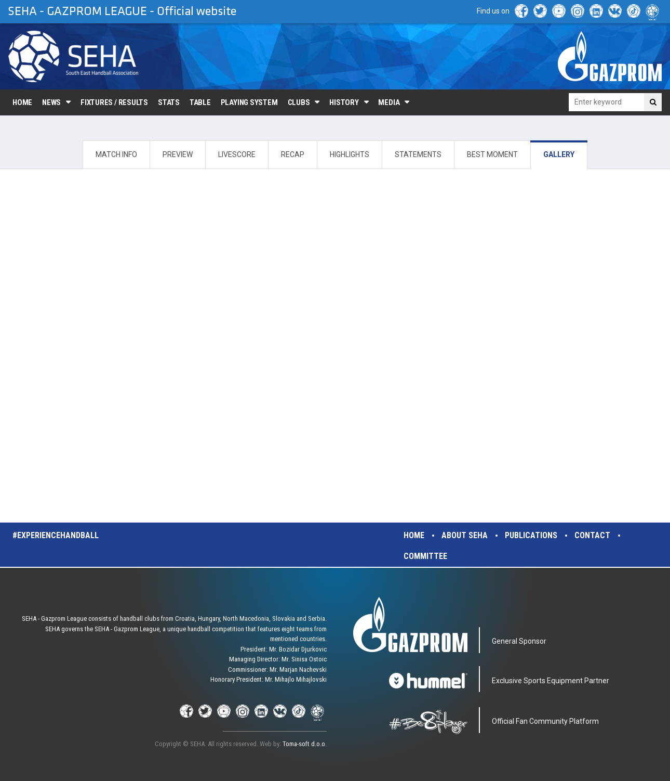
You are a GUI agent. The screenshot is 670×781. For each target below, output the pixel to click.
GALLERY (558, 154)
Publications (531, 535)
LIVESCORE (237, 154)
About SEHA (464, 535)
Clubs (299, 102)
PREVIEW (178, 154)
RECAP (292, 154)
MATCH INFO (116, 154)
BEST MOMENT (492, 154)
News (51, 102)
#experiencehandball (55, 535)
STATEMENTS (418, 154)
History (343, 102)
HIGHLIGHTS (349, 154)
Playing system (249, 102)
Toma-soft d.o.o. (305, 744)
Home (22, 102)
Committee (425, 556)
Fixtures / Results (114, 102)
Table (200, 102)
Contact (592, 535)
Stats (169, 102)
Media (388, 102)
